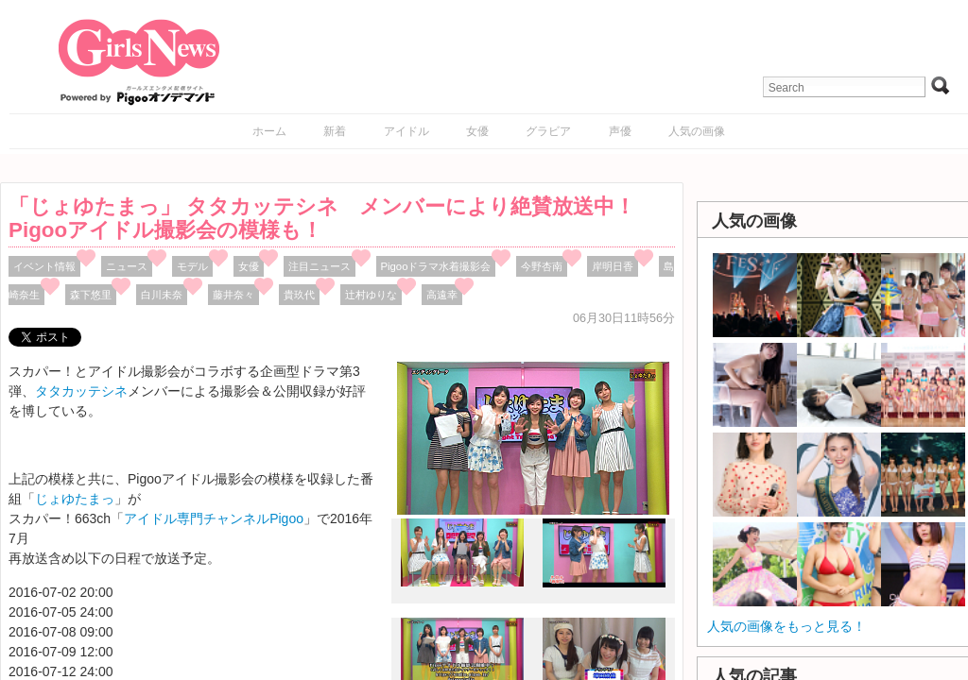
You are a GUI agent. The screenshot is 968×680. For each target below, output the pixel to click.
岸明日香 (612, 266)
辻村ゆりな (371, 294)
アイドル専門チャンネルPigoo (213, 518)
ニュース (126, 266)
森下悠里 (91, 294)
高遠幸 (442, 294)
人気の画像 (696, 131)
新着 (334, 131)
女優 (477, 131)
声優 (620, 131)
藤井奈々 (233, 294)
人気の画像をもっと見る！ (786, 626)
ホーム (269, 131)
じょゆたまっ (74, 498)
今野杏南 (541, 266)
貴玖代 (299, 294)
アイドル (406, 131)
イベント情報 (44, 266)
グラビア (548, 131)
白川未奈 (161, 294)
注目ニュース (319, 266)
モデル (192, 266)
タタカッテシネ (81, 391)
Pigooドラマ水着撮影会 (436, 266)
